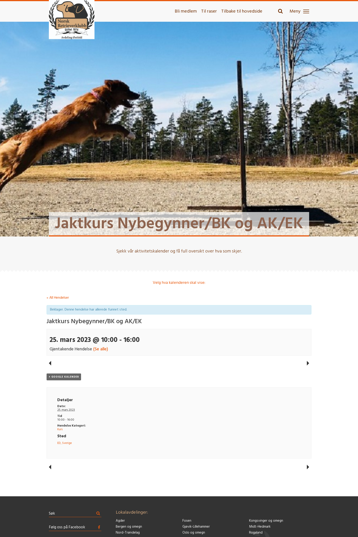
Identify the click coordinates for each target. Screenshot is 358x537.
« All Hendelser (58, 298)
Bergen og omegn (129, 526)
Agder (120, 520)
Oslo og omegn (193, 532)
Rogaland (256, 532)
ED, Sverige (64, 443)
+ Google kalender (64, 377)
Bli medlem (186, 11)
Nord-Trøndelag (128, 532)
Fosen (186, 520)
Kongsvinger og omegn (266, 520)
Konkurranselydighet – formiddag (308, 363)
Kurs (60, 429)
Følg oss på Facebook (67, 527)
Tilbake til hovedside (241, 11)
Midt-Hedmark (260, 526)
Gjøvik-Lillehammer (196, 526)
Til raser (209, 11)
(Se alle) (100, 349)
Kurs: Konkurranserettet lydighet (50, 363)
